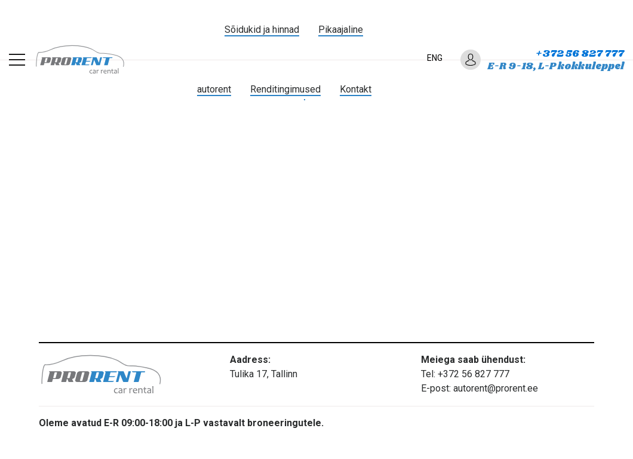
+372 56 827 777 (580, 54)
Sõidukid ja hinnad (262, 29)
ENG (435, 58)
